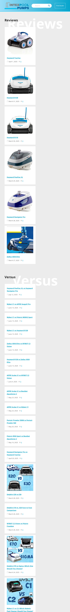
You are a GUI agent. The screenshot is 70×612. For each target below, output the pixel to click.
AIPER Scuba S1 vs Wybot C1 (18, 230)
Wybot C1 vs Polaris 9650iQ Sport (20, 185)
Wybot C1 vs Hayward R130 (47, 185)
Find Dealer (60, 6)
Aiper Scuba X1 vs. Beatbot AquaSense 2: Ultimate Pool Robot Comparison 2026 (18, 424)
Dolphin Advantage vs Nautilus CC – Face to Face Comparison (49, 424)
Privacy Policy (55, 579)
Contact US (54, 571)
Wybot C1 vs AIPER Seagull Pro (49, 169)
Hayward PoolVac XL (45, 98)
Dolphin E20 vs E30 (14, 288)
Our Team (53, 568)
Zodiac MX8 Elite (43, 137)
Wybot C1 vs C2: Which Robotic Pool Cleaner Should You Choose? (19, 373)
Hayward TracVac (14, 58)
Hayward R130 (42, 58)
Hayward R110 (12, 98)
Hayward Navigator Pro (16, 137)
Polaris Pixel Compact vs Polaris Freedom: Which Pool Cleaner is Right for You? (49, 373)
